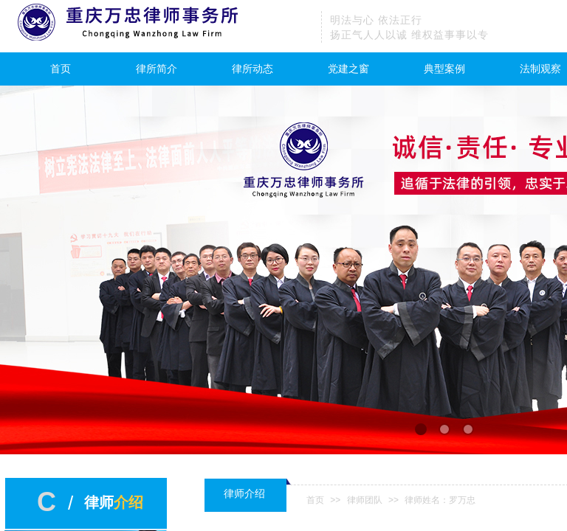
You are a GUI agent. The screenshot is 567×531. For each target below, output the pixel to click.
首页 (60, 68)
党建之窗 (348, 68)
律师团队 (364, 500)
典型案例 (444, 68)
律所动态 (252, 68)
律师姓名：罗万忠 (440, 500)
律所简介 (156, 68)
